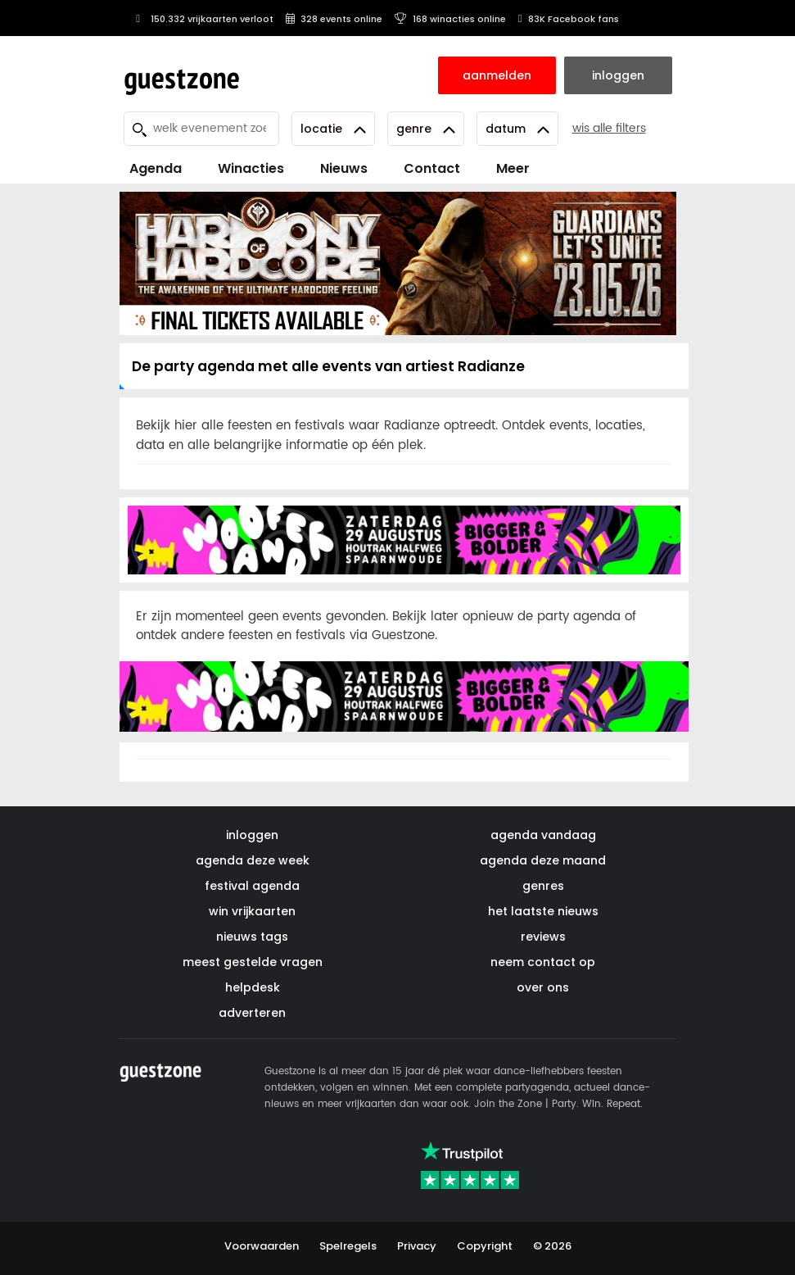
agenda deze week (252, 860)
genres (543, 886)
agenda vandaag (543, 835)
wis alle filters (609, 128)
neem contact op (542, 962)
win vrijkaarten (252, 911)
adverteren (252, 1013)
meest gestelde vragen (253, 962)
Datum (517, 128)
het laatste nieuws (543, 911)
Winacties (251, 168)
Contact (432, 168)
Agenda (155, 168)
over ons (543, 987)
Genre (425, 128)
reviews (543, 936)
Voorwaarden (261, 1246)
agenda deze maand (543, 860)
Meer (513, 168)
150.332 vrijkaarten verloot (202, 18)
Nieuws (344, 168)
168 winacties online (450, 18)
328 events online (334, 18)
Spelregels (348, 1246)
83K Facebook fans (568, 18)
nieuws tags (252, 936)
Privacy (416, 1246)
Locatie (333, 128)
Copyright (485, 1246)
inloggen (252, 835)
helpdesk (252, 987)
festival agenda (252, 886)
